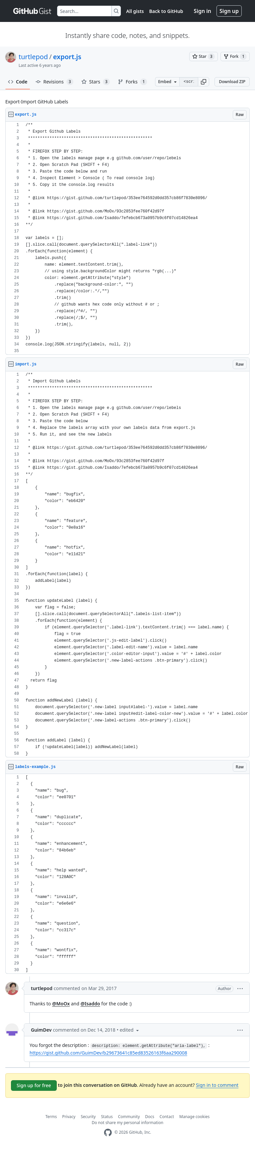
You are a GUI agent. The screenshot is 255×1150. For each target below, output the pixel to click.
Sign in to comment (217, 1085)
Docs (149, 1116)
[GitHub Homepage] (108, 1132)
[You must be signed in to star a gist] (203, 56)
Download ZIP (232, 81)
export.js (67, 56)
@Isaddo (90, 1003)
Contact (167, 1116)
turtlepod (33, 56)
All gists (135, 11)
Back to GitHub (166, 11)
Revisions (54, 81)
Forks (132, 81)
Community (129, 1116)
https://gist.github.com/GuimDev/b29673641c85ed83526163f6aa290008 (108, 1053)
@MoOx (61, 1003)
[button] (203, 81)
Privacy (68, 1116)
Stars (95, 81)
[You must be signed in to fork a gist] (235, 56)
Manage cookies (194, 1116)
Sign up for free (34, 1085)
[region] (127, 238)
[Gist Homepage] (32, 11)
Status (107, 1116)
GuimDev (41, 1030)
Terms (51, 1116)
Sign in (202, 11)
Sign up (229, 11)
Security (88, 1116)
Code (18, 81)
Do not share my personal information (127, 1122)
